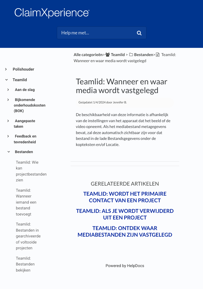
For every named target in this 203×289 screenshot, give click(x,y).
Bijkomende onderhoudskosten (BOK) (28, 105)
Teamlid (19, 79)
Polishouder (23, 69)
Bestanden (23, 152)
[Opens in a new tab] (124, 265)
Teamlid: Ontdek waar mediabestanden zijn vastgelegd (125, 231)
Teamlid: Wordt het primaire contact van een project (125, 197)
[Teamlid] (115, 54)
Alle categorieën (88, 54)
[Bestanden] (141, 54)
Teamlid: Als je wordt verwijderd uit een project (125, 214)
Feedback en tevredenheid (25, 139)
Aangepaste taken (24, 124)
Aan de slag (24, 90)
